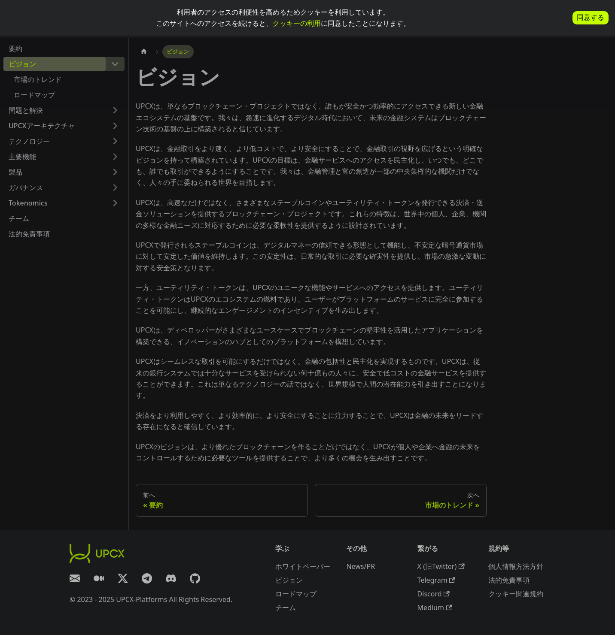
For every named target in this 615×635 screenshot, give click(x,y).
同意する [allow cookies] (590, 17)
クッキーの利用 (297, 23)
